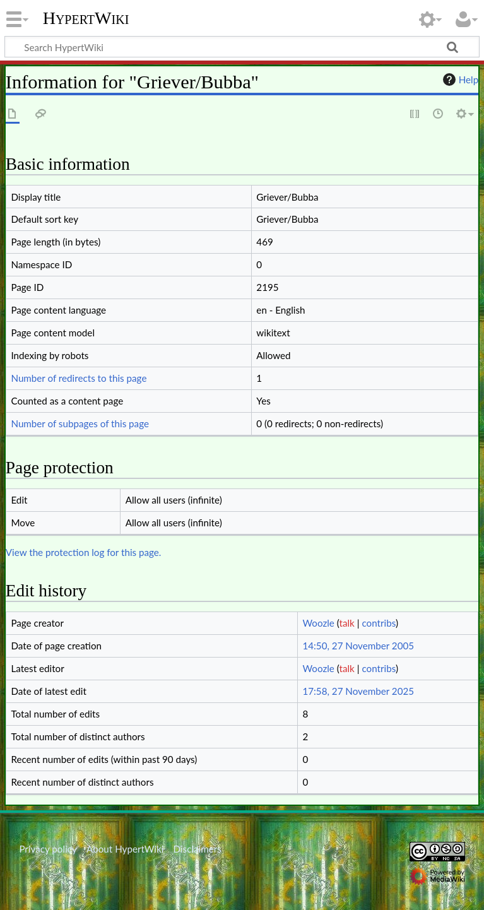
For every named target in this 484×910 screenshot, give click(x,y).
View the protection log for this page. (84, 552)
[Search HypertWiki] (242, 47)
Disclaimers (197, 848)
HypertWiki (86, 18)
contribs (378, 623)
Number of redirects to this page (78, 378)
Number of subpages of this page (80, 423)
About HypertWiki (124, 848)
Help (459, 79)
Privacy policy (47, 848)
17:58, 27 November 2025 (358, 691)
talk (347, 623)
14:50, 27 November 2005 (358, 645)
